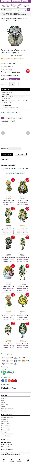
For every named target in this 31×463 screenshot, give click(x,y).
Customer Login (5, 419)
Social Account (5, 377)
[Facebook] (2, 380)
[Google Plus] (15, 380)
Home (2, 13)
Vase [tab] (12, 121)
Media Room (4, 404)
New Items (25, 1)
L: (4, 107)
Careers (3, 402)
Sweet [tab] (20, 118)
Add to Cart (7, 154)
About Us (3, 398)
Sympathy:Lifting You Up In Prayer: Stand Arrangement (23, 315)
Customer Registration (7, 417)
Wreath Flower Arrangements (12, 13)
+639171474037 (8, 444)
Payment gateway (6, 354)
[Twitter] (6, 380)
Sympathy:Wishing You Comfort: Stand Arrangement (22, 229)
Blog (2, 400)
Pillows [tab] (14, 118)
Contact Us (4, 439)
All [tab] (2, 118)
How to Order (4, 421)
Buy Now (20, 154)
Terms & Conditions (6, 430)
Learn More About (6, 414)
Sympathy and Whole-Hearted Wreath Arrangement (14, 14)
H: (16, 107)
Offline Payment (5, 423)
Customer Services (7, 449)
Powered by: (5, 384)
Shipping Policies (5, 426)
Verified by (4, 367)
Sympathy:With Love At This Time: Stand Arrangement (8, 229)
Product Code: (7, 66)
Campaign (4, 432)
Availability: (8, 63)
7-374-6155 (7, 446)
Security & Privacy (5, 428)
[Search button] (28, 9)
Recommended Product (7, 434)
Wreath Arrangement (14, 79)
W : (10, 107)
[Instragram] (9, 380)
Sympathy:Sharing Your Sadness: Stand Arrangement (8, 200)
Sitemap (3, 406)
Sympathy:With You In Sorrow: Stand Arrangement (22, 200)
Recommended (6, 1)
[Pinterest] (12, 380)
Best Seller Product (16, 1)
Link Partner (4, 411)
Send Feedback (6, 442)
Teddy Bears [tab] (5, 121)
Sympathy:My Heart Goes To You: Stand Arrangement (8, 315)
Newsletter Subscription (7, 408)
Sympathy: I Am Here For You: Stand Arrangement (8, 344)
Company (4, 395)
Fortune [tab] (8, 118)
